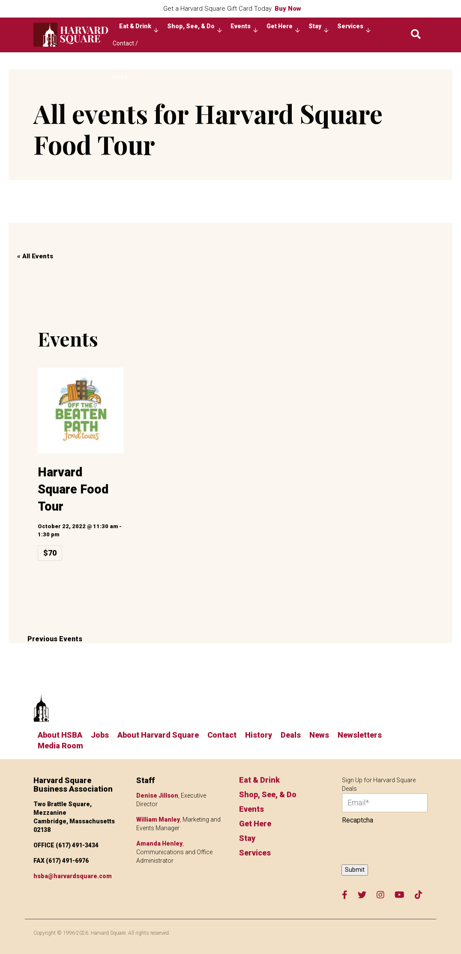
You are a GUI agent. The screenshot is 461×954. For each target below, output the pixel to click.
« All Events (35, 256)
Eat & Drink (139, 28)
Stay (318, 28)
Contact (221, 734)
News (319, 734)
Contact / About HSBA (125, 46)
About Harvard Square (158, 734)
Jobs (100, 734)
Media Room (60, 745)
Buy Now (288, 8)
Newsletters (360, 734)
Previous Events (53, 639)
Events (244, 28)
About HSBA (60, 734)
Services (354, 28)
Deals (291, 734)
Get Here (283, 28)
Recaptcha (357, 820)
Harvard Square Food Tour (73, 489)
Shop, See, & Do (194, 28)
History (258, 734)
